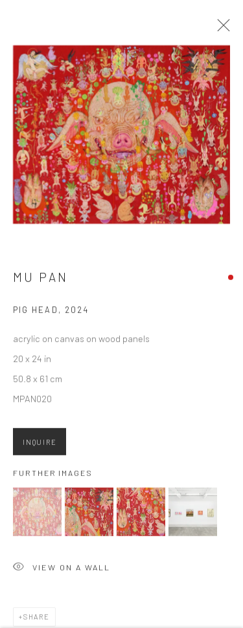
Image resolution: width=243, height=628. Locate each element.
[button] (37, 514)
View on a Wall (61, 570)
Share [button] (36, 618)
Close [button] (220, 29)
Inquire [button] (39, 444)
